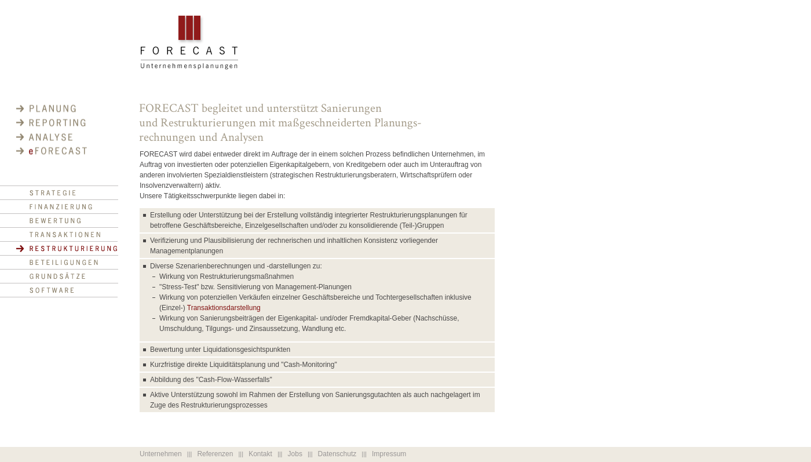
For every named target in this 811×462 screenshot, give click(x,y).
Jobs (295, 454)
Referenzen (215, 454)
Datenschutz (337, 454)
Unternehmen (161, 454)
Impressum (389, 454)
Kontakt (260, 454)
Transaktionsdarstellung (224, 308)
